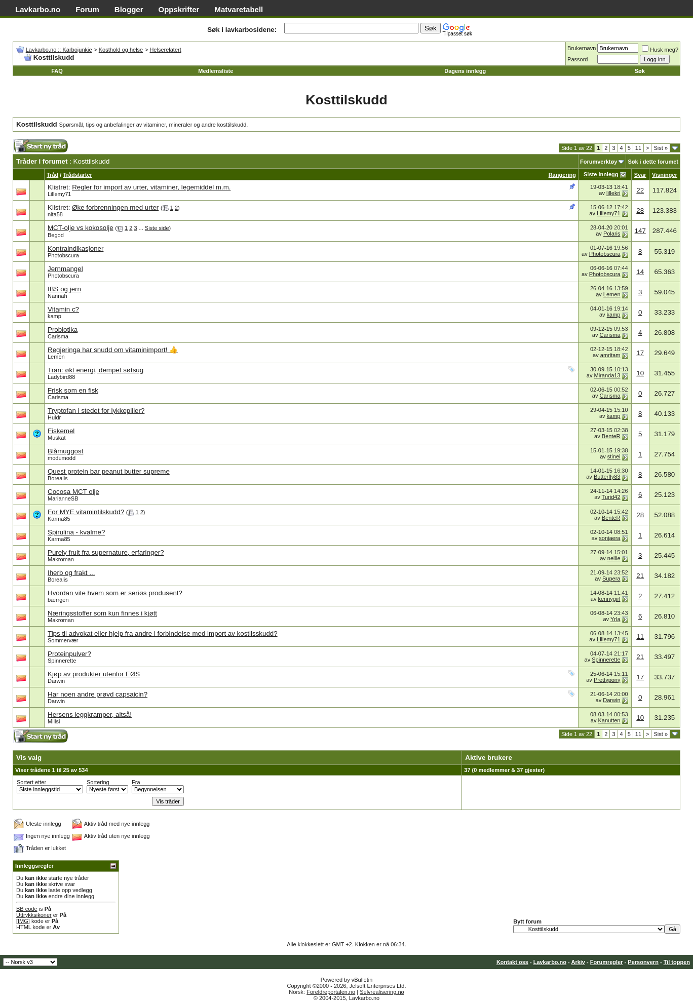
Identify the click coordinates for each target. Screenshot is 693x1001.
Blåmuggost (65, 451)
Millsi (54, 721)
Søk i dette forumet (653, 162)
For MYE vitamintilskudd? (86, 512)
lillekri (613, 193)
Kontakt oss (512, 962)
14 (640, 272)
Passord (577, 59)
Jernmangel (65, 269)
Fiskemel (61, 431)
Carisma (58, 336)
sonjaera (609, 538)
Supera (611, 578)
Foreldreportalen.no (330, 992)
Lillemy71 (59, 194)
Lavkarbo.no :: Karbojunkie (59, 50)
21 (640, 576)
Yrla (615, 619)
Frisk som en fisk (73, 390)
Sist (660, 148)
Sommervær (63, 640)
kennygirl (609, 599)
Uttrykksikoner (34, 915)
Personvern (643, 962)
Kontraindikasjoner (75, 248)
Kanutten (609, 720)
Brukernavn (581, 48)
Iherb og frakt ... (71, 572)
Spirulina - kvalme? (76, 532)
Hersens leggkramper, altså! (90, 714)
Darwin (56, 681)
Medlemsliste (215, 71)
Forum (87, 9)
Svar (640, 175)
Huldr (54, 417)
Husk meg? (660, 50)
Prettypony (607, 680)
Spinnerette (62, 661)
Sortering (98, 782)
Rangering (562, 175)
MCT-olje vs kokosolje (80, 228)
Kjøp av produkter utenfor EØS (94, 674)
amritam (610, 355)
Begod (56, 235)
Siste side (157, 228)
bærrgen (58, 600)
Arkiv (578, 962)
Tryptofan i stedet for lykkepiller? (96, 410)
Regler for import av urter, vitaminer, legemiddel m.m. (151, 187)
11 (638, 148)
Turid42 (611, 497)
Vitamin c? (63, 309)
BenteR (611, 436)
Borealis (58, 478)
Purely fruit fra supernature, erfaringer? (106, 552)
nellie (614, 558)
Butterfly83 (607, 477)
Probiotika (63, 329)
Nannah (57, 296)
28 (640, 210)
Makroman (61, 559)
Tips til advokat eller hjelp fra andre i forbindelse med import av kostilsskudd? (163, 633)
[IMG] (23, 921)
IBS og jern (64, 289)
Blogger (128, 9)
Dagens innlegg (465, 71)
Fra (136, 782)
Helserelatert (165, 50)
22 (640, 190)
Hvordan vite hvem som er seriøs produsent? (115, 593)
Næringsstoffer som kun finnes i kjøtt (102, 613)
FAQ (57, 71)
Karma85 (59, 519)
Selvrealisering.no (382, 992)
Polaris (612, 233)
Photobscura (63, 255)
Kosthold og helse (121, 50)
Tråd (52, 175)
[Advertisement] (220, 148)
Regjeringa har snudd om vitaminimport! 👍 (113, 350)
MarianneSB (63, 498)
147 (640, 231)
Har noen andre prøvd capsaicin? (97, 694)
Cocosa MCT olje (73, 491)
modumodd (61, 458)
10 (640, 373)
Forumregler (606, 962)
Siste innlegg (601, 174)
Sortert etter (31, 782)
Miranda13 (607, 375)
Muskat (56, 438)
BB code (26, 909)
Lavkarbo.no (37, 9)
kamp (54, 316)
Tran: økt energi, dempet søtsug (95, 370)
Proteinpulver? (69, 654)
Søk (640, 71)
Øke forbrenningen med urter (115, 207)
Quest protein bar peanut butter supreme (109, 471)
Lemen (612, 294)
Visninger (664, 175)
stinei (614, 456)
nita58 (55, 214)
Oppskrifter (179, 9)
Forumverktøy (598, 162)
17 (640, 353)
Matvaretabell (238, 9)
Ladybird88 (61, 377)
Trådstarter (77, 175)
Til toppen (677, 962)
